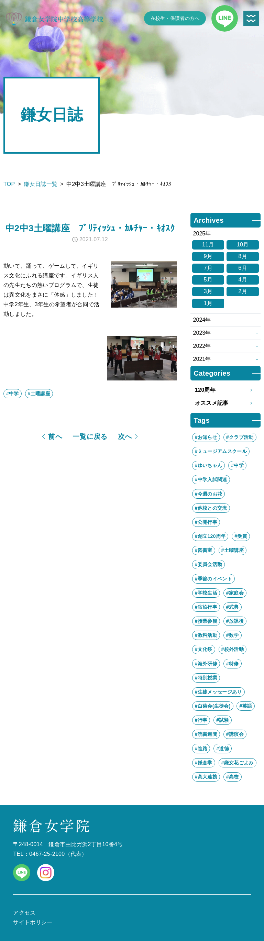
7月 (208, 268)
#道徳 (222, 748)
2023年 (202, 333)
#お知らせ (206, 437)
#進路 (201, 748)
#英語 (245, 706)
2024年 (202, 320)
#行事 (201, 720)
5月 (208, 280)
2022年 (202, 346)
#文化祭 (203, 649)
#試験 (222, 720)
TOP (9, 184)
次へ (125, 436)
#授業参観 (206, 621)
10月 (243, 244)
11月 (208, 244)
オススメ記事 (225, 403)
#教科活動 (206, 635)
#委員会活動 (208, 564)
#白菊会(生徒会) (213, 706)
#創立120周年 (210, 536)
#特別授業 (206, 677)
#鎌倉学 (203, 762)
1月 (208, 303)
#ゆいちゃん (208, 465)
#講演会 (235, 734)
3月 (208, 291)
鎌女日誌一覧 (40, 184)
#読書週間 (206, 734)
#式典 (232, 607)
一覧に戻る (90, 436)
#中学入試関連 (211, 479)
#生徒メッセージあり (218, 692)
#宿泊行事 (206, 607)
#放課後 (235, 621)
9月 (208, 256)
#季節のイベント (213, 579)
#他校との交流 (211, 508)
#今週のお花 (208, 494)
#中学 (12, 393)
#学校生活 (206, 593)
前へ (55, 436)
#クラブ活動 (240, 437)
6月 (242, 268)
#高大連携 (206, 776)
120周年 (225, 390)
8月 (242, 256)
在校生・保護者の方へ (175, 18)
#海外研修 (206, 663)
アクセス (24, 913)
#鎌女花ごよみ (237, 762)
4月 (242, 280)
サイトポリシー (32, 922)
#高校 (232, 776)
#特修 (232, 663)
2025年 (202, 233)
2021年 (202, 359)
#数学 (232, 635)
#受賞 (240, 536)
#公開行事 (206, 522)
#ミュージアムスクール (221, 451)
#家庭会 (235, 593)
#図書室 (203, 550)
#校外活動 (232, 649)
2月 (242, 291)
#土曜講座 (39, 393)
